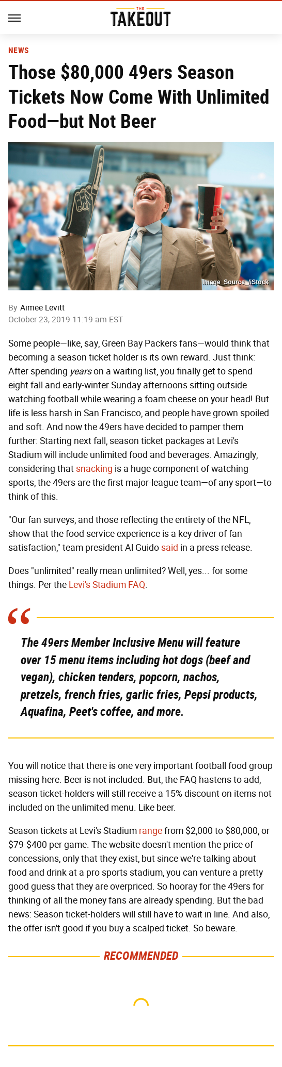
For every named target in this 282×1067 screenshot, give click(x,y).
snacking (94, 468)
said (169, 547)
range (150, 830)
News (18, 50)
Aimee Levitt (42, 308)
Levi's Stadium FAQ (107, 584)
